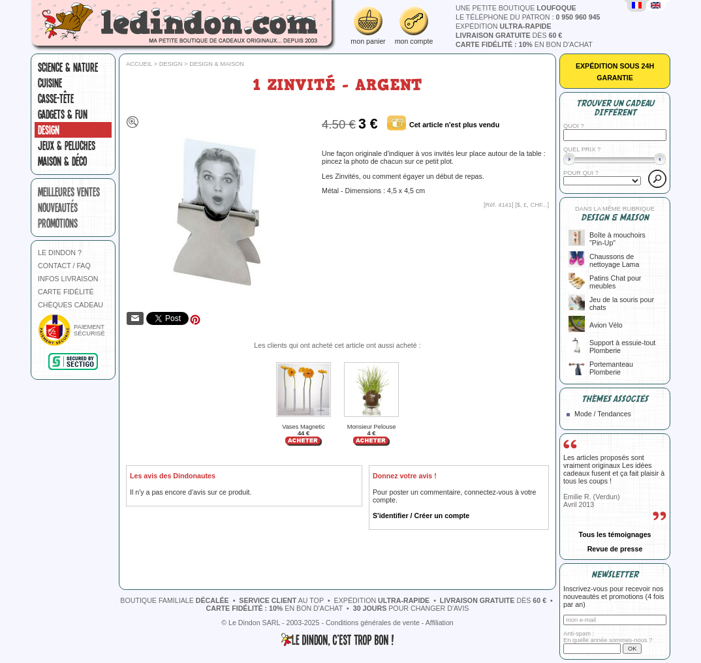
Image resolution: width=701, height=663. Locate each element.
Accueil (139, 64)
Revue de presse (615, 549)
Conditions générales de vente (373, 622)
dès (509, 35)
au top (281, 600)
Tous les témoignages (614, 534)
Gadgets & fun (62, 114)
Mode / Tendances (602, 414)
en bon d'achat (524, 44)
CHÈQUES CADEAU (70, 305)
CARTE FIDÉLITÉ (66, 292)
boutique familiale (174, 600)
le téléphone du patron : (528, 17)
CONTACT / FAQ (64, 266)
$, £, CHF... (532, 205)
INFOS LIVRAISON (68, 279)
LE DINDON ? (60, 252)
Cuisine (50, 83)
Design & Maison (216, 64)
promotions (58, 223)
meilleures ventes (69, 192)
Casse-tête (56, 98)
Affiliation (440, 622)
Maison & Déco (62, 161)
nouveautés (58, 207)
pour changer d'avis (411, 608)
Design (48, 130)
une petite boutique (516, 8)
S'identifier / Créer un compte (421, 515)
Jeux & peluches (66, 145)
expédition (504, 26)
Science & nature (68, 67)
